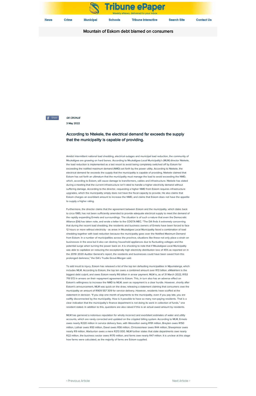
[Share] (52, 118)
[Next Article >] (181, 381)
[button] (128, 72)
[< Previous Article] (78, 381)
